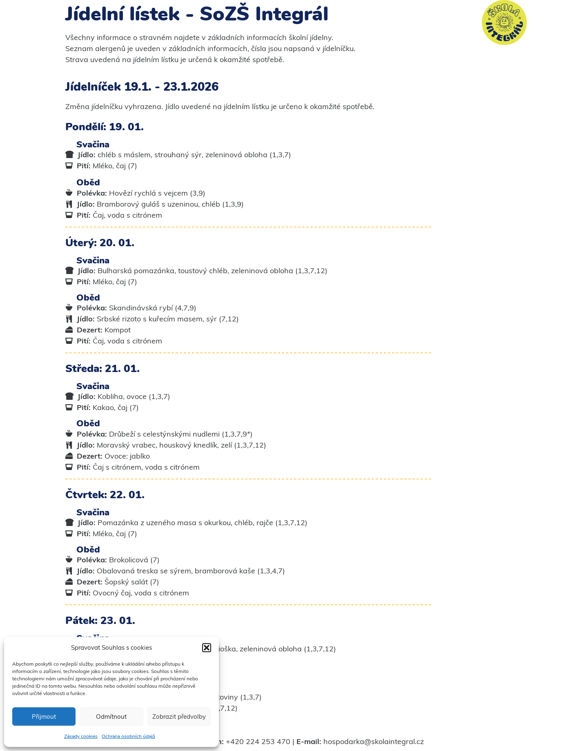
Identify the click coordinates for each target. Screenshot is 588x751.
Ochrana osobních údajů (128, 736)
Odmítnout (111, 716)
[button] (207, 648)
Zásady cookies (81, 736)
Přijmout (44, 716)
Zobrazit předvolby (179, 716)
